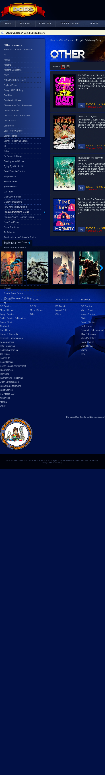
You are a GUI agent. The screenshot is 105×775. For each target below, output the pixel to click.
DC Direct (34, 306)
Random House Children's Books (20, 237)
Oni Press (5, 354)
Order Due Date (77, 417)
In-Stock (94, 23)
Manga (3, 402)
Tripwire (7, 288)
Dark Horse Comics (13, 131)
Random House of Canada (16, 242)
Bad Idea (8, 95)
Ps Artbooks (9, 232)
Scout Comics (6, 362)
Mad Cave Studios (12, 197)
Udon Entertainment (9, 382)
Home (8, 23)
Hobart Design (56, 463)
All (5, 54)
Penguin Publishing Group (16, 212)
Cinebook (4, 326)
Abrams (7, 65)
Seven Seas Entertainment (13, 366)
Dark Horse (5, 330)
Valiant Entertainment (10, 386)
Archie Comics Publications (13, 318)
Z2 (5, 303)
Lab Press (8, 191)
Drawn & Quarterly (9, 334)
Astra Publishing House (15, 80)
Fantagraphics (7, 342)
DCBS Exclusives (69, 23)
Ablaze (7, 60)
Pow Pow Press (11, 222)
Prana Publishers (12, 227)
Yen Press (5, 398)
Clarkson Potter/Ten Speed (17, 115)
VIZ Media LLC (7, 394)
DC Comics (5, 306)
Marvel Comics (7, 310)
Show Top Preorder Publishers (18, 49)
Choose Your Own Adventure (18, 105)
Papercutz (5, 358)
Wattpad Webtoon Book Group (18, 298)
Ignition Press (10, 186)
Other (2, 406)
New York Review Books (15, 207)
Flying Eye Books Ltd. (14, 166)
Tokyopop (4, 374)
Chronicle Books (11, 110)
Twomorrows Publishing (11, 378)
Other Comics (66, 40)
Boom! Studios (7, 322)
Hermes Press (10, 181)
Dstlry (6, 151)
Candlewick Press (12, 100)
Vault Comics (6, 390)
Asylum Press (10, 85)
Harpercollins (10, 176)
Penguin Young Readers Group (19, 217)
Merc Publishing (88, 338)
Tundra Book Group (13, 293)
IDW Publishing (7, 346)
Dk (5, 146)
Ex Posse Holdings (13, 156)
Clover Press (10, 120)
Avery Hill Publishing (13, 90)
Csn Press (9, 125)
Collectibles (45, 23)
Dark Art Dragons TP (89, 116)
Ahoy (6, 75)
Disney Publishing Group (16, 141)
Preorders (25, 23)
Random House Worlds (15, 247)
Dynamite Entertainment (11, 338)
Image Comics (7, 314)
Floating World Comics (14, 161)
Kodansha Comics (9, 350)
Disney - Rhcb (10, 136)
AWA (83, 318)
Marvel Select (36, 310)
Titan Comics (6, 370)
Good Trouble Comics (14, 171)
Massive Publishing (13, 202)
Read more (39, 33)
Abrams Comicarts (13, 70)
